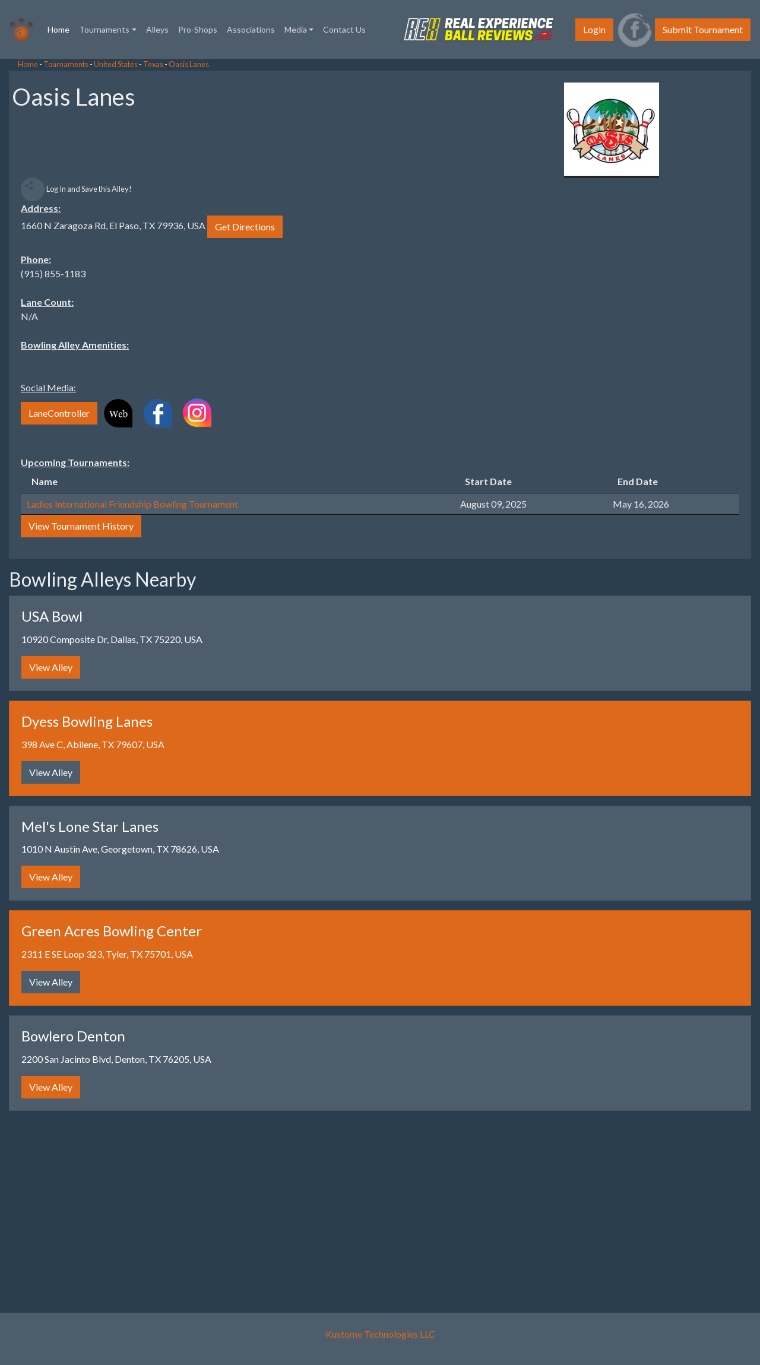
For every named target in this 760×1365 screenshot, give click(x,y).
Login (594, 29)
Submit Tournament (703, 29)
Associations (251, 29)
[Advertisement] (95, 237)
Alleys (157, 29)
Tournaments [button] (104, 29)
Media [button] (295, 29)
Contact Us (344, 29)
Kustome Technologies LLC (380, 1333)
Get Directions (245, 226)
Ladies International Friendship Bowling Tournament (132, 503)
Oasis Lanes (189, 64)
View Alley (50, 667)
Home (61, 28)
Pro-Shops (197, 29)
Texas (153, 64)
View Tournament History (81, 525)
